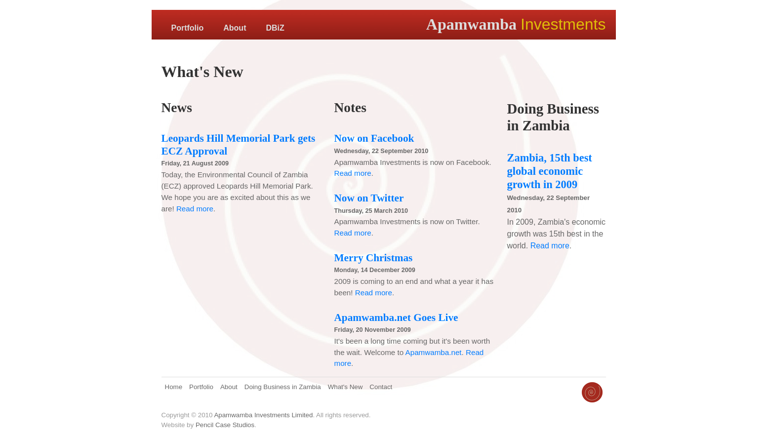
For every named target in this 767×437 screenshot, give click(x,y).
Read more (194, 208)
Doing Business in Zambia (282, 387)
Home (174, 387)
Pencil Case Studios (225, 425)
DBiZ (275, 28)
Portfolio (187, 28)
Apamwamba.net (433, 352)
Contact (380, 387)
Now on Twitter (369, 198)
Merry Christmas (373, 258)
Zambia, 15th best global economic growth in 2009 (549, 171)
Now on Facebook (374, 138)
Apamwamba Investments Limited (263, 415)
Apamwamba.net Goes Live (396, 317)
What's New (345, 387)
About (234, 28)
